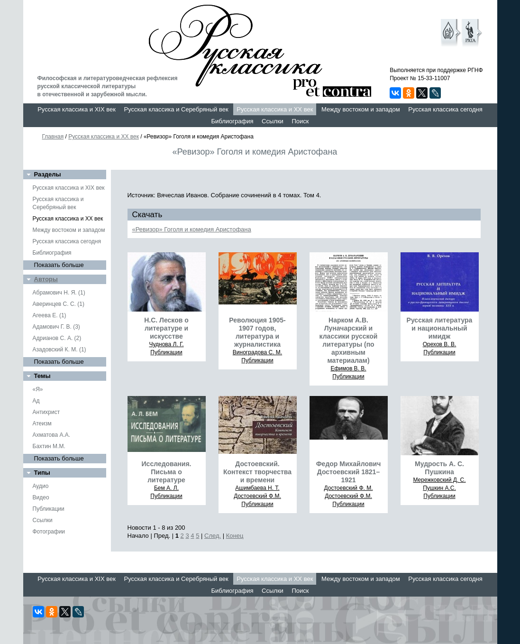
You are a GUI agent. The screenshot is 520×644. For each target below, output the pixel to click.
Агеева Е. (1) (49, 315)
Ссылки (272, 121)
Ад (36, 400)
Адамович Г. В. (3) (56, 326)
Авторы (46, 279)
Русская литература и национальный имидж (440, 328)
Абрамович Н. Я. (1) (59, 292)
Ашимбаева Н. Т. (257, 488)
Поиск (300, 121)
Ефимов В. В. (348, 368)
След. (212, 535)
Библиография (232, 121)
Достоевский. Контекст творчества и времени (257, 472)
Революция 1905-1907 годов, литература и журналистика (257, 332)
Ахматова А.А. (52, 435)
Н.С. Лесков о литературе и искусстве (166, 328)
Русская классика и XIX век (76, 109)
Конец (235, 535)
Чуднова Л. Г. (166, 344)
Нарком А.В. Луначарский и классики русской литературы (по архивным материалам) (348, 340)
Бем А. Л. (166, 488)
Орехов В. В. (439, 344)
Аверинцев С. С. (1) (58, 304)
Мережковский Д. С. (439, 480)
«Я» (38, 389)
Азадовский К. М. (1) (59, 349)
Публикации (48, 509)
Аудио (41, 486)
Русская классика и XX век (275, 109)
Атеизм (42, 423)
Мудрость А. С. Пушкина (439, 468)
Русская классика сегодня (445, 109)
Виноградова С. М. (257, 352)
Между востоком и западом (360, 109)
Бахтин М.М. (49, 446)
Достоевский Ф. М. (348, 488)
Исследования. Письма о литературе (167, 472)
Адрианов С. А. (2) (57, 338)
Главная (53, 136)
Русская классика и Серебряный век (176, 109)
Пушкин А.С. (439, 488)
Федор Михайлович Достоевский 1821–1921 (348, 472)
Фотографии (49, 531)
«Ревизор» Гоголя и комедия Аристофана (191, 229)
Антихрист (46, 412)
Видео (41, 497)
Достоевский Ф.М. (257, 496)
